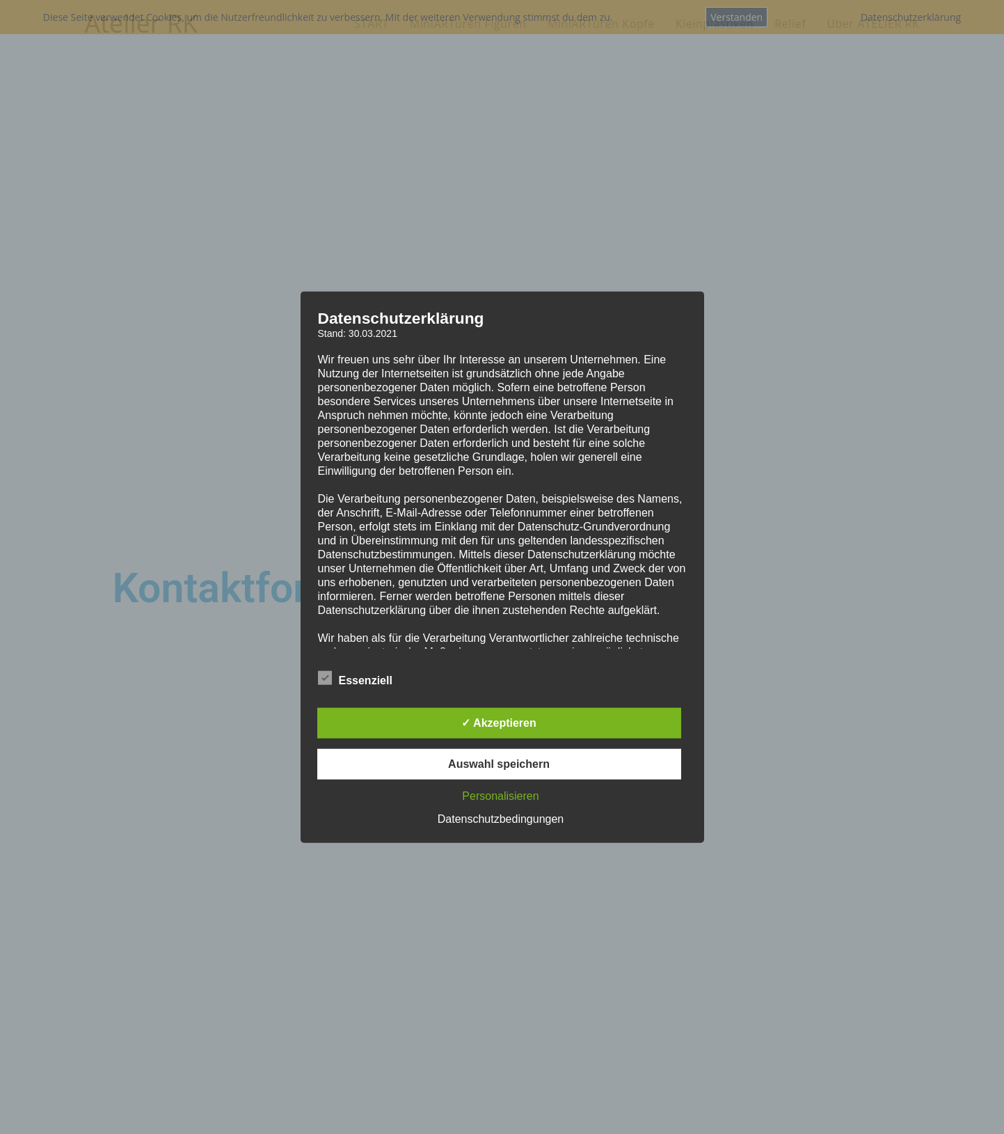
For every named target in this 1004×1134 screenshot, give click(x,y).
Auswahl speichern (499, 764)
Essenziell (355, 678)
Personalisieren (500, 796)
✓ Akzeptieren (498, 723)
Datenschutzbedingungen (501, 819)
